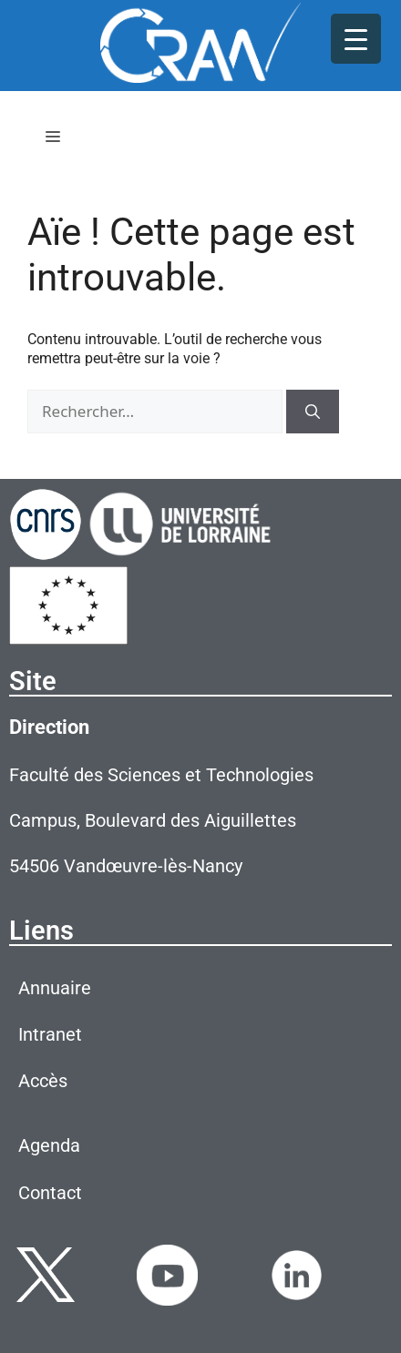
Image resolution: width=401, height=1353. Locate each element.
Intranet (50, 1034)
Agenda (49, 1145)
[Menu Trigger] (356, 39)
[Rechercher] (312, 411)
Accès (42, 1081)
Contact (50, 1193)
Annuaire (54, 988)
